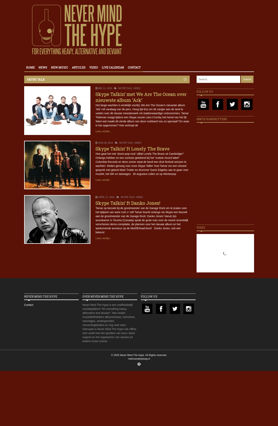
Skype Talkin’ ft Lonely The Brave (132, 149)
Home (30, 67)
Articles (78, 67)
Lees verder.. (103, 131)
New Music (59, 67)
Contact (134, 67)
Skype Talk (125, 88)
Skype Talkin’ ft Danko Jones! (127, 203)
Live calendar (113, 67)
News (43, 67)
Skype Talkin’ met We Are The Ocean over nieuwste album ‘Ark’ (140, 97)
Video (93, 67)
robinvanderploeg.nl (139, 358)
